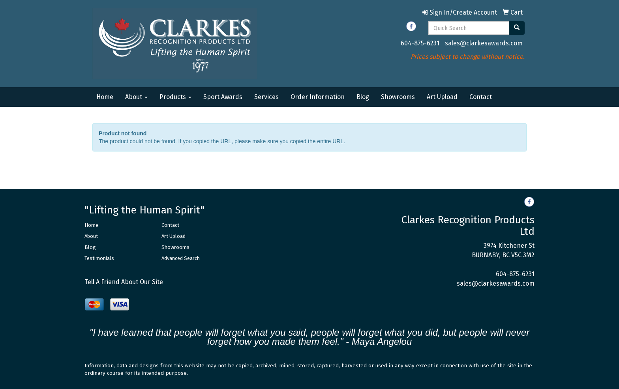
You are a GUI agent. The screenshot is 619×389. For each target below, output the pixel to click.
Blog (362, 97)
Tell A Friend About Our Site (123, 282)
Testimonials (99, 258)
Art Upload (442, 97)
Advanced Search (180, 258)
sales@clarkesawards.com (484, 43)
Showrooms (398, 97)
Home (104, 97)
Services (266, 97)
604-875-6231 (420, 43)
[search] (517, 28)
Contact (480, 97)
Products (175, 97)
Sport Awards (222, 97)
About (136, 97)
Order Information (318, 97)
